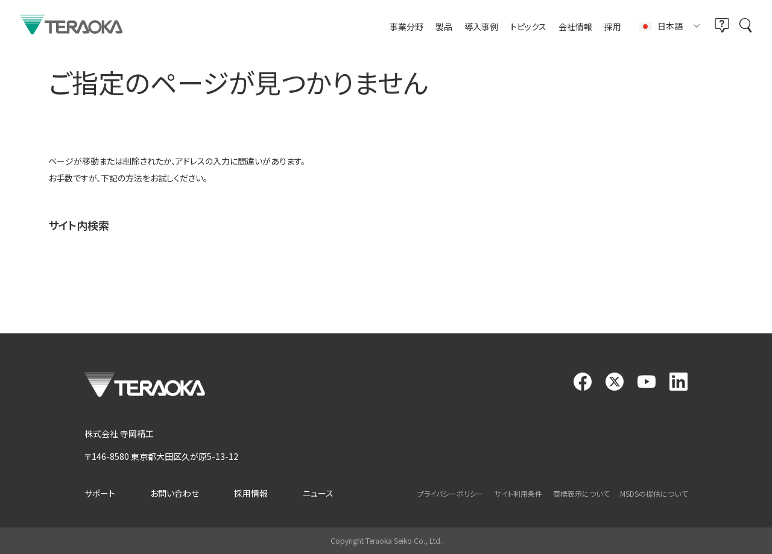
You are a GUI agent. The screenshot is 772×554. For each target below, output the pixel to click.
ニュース (318, 493)
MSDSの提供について (654, 493)
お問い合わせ (174, 493)
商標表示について (581, 493)
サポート (99, 493)
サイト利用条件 (518, 493)
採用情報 (251, 493)
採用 (612, 27)
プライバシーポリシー (450, 493)
